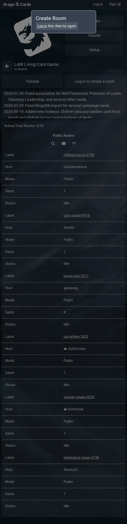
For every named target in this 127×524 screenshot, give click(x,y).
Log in (42, 26)
